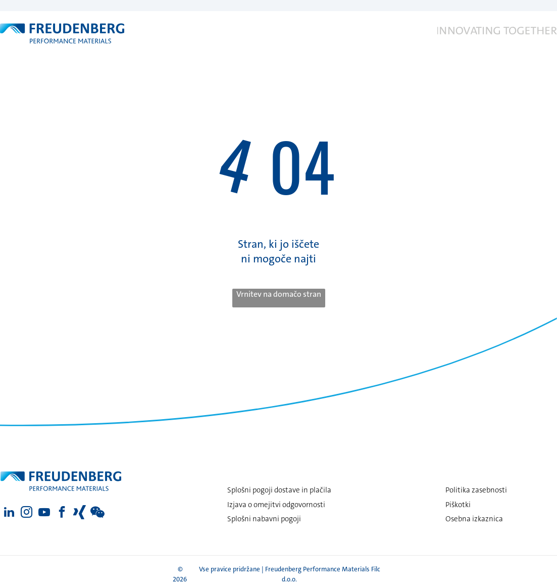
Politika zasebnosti (476, 490)
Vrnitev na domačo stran (278, 294)
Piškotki (458, 505)
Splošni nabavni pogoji (264, 519)
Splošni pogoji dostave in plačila (279, 490)
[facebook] (62, 513)
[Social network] (79, 513)
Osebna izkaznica (474, 519)
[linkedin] (9, 513)
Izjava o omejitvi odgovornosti (276, 505)
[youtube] (44, 513)
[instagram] (26, 513)
